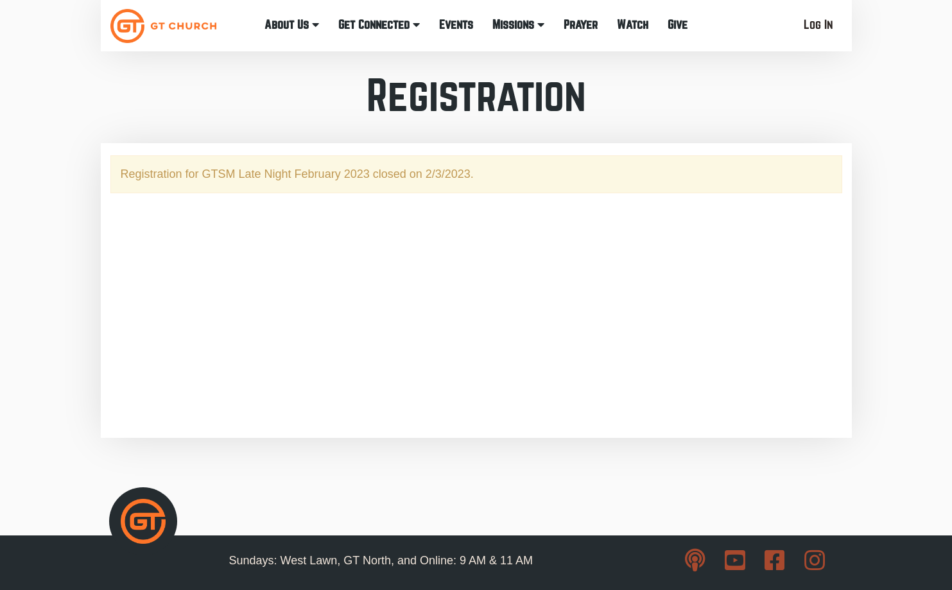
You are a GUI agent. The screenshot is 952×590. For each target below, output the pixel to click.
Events (456, 25)
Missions (518, 25)
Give (678, 25)
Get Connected (379, 25)
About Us (291, 25)
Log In (818, 25)
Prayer (581, 25)
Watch (632, 25)
